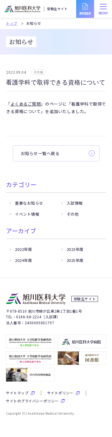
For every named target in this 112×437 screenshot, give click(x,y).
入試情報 (75, 203)
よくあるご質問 (25, 104)
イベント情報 (27, 214)
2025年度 (75, 260)
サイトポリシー (60, 392)
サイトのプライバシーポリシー (32, 401)
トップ (11, 23)
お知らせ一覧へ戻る (40, 153)
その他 (73, 214)
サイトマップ (17, 392)
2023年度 (75, 249)
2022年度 (23, 249)
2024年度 (23, 260)
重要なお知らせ (29, 203)
